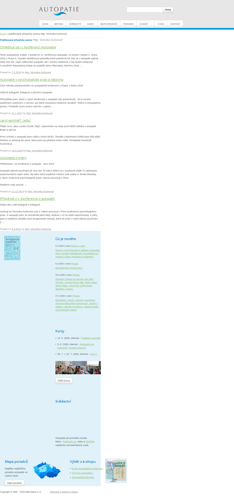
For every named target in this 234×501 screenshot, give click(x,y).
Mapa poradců (108, 24)
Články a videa (78, 246)
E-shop (146, 24)
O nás (161, 24)
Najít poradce (14, 482)
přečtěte (90, 441)
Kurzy (90, 24)
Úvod (45, 24)
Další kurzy (64, 380)
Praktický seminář (90, 338)
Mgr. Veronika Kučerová (48, 40)
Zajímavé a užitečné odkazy (64, 492)
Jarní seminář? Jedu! (15, 120)
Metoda (58, 24)
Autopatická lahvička (83, 477)
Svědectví (75, 24)
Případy (75, 263)
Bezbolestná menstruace (68, 268)
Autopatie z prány (13, 157)
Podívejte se (69, 441)
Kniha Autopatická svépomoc (87, 468)
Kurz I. (93, 354)
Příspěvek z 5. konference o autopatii (27, 198)
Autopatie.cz (45, 1)
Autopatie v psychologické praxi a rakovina (31, 79)
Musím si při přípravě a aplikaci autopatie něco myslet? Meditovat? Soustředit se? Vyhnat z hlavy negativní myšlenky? (77, 253)
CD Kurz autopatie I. (83, 473)
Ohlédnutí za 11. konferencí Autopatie (28, 46)
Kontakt (175, 24)
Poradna (128, 24)
